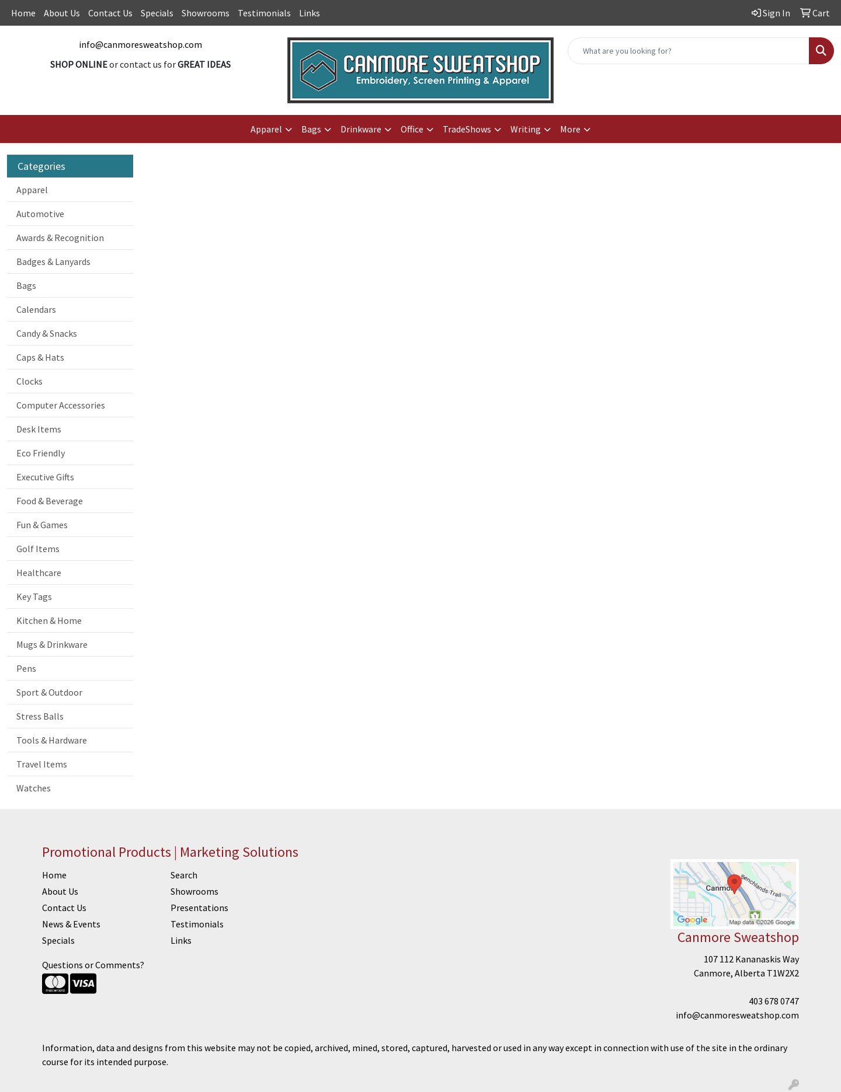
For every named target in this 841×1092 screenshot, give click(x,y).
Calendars (36, 309)
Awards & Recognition (60, 237)
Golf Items (38, 548)
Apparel (266, 129)
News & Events (71, 924)
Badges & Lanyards (53, 261)
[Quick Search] (688, 50)
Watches (33, 788)
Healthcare (38, 572)
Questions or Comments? (93, 965)
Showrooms (206, 13)
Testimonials (264, 13)
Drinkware (360, 129)
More (570, 129)
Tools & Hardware (51, 740)
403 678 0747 (774, 1001)
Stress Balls (40, 716)
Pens (26, 668)
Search (184, 875)
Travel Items (41, 764)
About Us (62, 13)
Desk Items (38, 429)
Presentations (199, 907)
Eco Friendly (40, 453)
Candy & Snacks (46, 333)
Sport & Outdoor (49, 692)
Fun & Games (42, 525)
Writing (525, 129)
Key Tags (34, 596)
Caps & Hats (40, 357)
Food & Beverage (49, 501)
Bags (311, 129)
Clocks (29, 381)
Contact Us (110, 13)
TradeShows (467, 129)
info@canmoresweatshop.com (140, 44)
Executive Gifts (45, 477)
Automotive (40, 213)
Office (412, 129)
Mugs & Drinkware (52, 644)
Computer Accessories (60, 405)
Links (309, 13)
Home (23, 13)
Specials (157, 13)
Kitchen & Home (49, 620)
